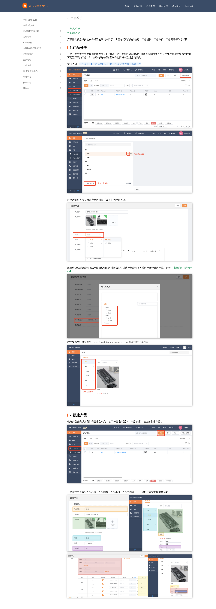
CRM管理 (42, 42)
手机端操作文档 (30, 20)
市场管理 (42, 37)
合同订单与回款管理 (42, 48)
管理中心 (42, 77)
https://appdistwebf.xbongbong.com (110, 342)
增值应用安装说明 (42, 31)
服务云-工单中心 (42, 71)
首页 (127, 6)
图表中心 (42, 82)
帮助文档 (138, 6)
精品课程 (163, 6)
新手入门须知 (29, 25)
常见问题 (176, 6)
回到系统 (189, 6)
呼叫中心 (42, 88)
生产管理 (42, 60)
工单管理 (42, 65)
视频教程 (150, 6)
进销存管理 (42, 54)
